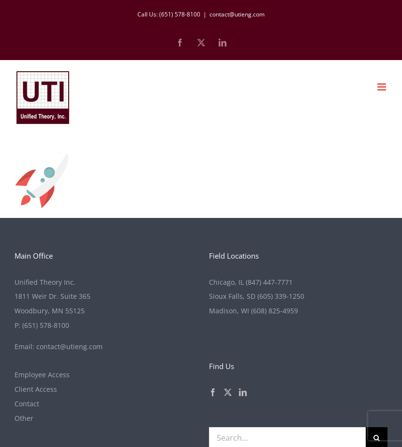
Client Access (36, 389)
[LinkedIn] (243, 392)
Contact (27, 403)
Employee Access (42, 374)
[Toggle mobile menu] (382, 87)
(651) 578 (45, 325)
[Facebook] (213, 392)
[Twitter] (228, 392)
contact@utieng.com (237, 14)
